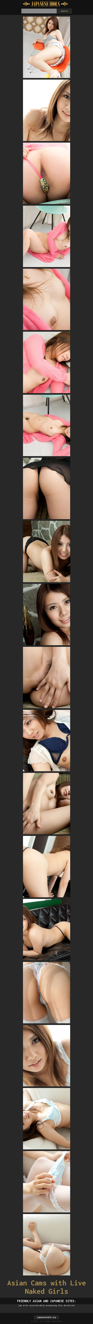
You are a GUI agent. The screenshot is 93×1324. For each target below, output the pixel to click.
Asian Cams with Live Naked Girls (46, 1287)
